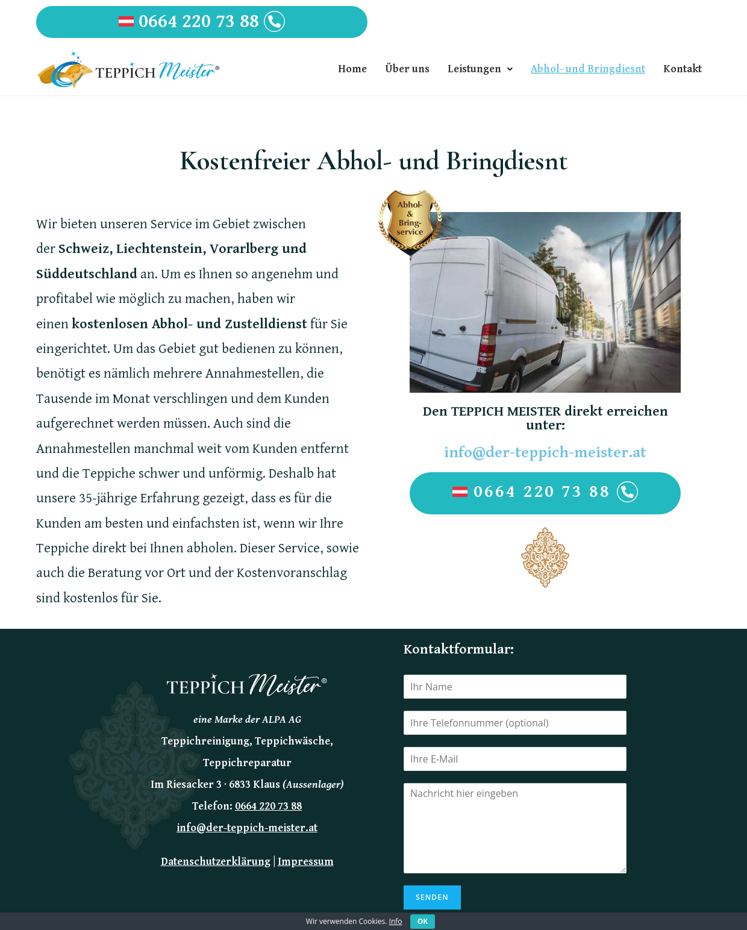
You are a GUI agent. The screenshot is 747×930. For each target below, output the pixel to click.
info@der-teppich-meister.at (545, 452)
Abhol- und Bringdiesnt (588, 69)
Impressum (306, 861)
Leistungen (480, 69)
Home (352, 69)
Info (395, 921)
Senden (432, 897)
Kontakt (682, 69)
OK (422, 921)
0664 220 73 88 (202, 21)
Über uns (407, 69)
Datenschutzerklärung (215, 861)
